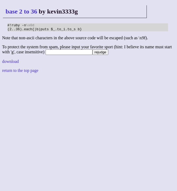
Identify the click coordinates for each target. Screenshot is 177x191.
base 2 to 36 (21, 11)
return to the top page (20, 72)
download (10, 63)
